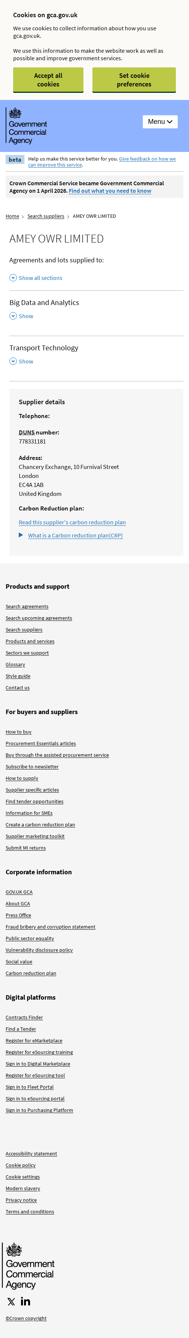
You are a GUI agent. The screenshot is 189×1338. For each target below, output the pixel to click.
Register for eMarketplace (34, 1040)
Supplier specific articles (32, 789)
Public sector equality (30, 938)
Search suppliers (45, 216)
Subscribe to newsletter (32, 766)
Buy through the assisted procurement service (57, 755)
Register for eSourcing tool (35, 1075)
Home (12, 216)
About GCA (18, 903)
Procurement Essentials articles (41, 743)
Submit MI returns (26, 847)
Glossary (15, 664)
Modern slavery (23, 1188)
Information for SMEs (29, 813)
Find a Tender (21, 1028)
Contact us (18, 687)
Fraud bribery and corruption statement (50, 926)
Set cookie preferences (134, 79)
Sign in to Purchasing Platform (39, 1110)
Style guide (18, 676)
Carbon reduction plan (31, 973)
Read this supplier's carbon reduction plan (72, 522)
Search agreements (27, 606)
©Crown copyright (26, 1318)
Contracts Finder (24, 1017)
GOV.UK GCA (19, 892)
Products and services (30, 641)
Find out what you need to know (110, 190)
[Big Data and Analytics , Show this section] (96, 309)
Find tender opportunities (35, 801)
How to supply (22, 778)
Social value (19, 961)
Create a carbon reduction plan (40, 824)
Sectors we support (27, 652)
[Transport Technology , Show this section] (96, 355)
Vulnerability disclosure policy (39, 950)
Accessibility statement (31, 1153)
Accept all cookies (48, 79)
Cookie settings (23, 1176)
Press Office (18, 915)
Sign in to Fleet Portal (30, 1086)
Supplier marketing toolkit (35, 836)
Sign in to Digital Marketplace (38, 1063)
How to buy (19, 731)
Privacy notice (21, 1200)
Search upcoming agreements (39, 618)
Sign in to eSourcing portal (35, 1098)
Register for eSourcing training (39, 1052)
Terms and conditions (30, 1211)
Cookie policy (21, 1165)
